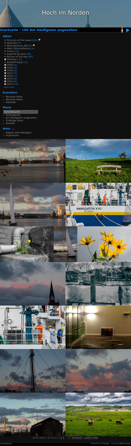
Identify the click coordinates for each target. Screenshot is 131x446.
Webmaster (125, 443)
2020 (10, 64)
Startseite (9, 30)
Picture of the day (17, 56)
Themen (11, 59)
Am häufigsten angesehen (21, 117)
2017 (10, 73)
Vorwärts (77, 437)
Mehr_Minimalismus (18, 48)
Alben (7, 36)
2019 (10, 67)
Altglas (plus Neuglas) (19, 132)
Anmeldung (6, 443)
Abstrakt (12, 43)
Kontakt (10, 123)
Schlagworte (13, 115)
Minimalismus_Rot (17, 45)
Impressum (12, 135)
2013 (10, 84)
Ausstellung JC (15, 62)
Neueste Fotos (14, 96)
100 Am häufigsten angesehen (49, 30)
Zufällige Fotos (14, 120)
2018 (10, 70)
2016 (10, 75)
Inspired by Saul (16, 54)
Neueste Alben (14, 99)
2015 (10, 78)
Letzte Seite (91, 437)
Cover (10, 51)
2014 (10, 81)
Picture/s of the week (19, 40)
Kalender (11, 102)
